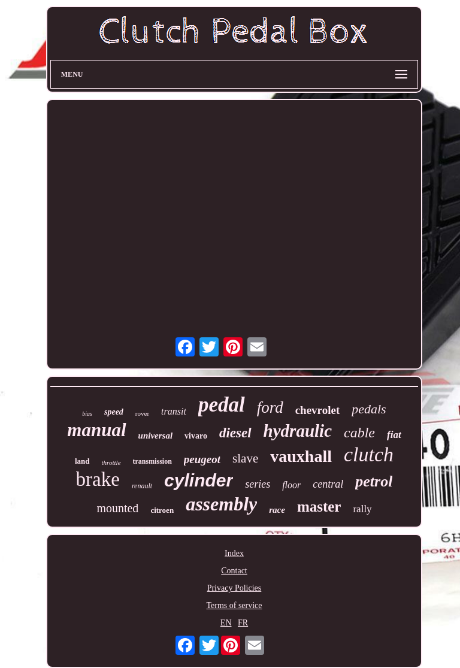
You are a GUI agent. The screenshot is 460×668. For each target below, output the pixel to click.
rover (142, 413)
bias (87, 413)
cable (359, 432)
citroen (162, 510)
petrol (373, 481)
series (257, 484)
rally (362, 509)
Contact (234, 570)
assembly (221, 504)
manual (96, 429)
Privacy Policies (234, 588)
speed (113, 411)
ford (270, 407)
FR (243, 622)
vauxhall (301, 456)
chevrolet (317, 410)
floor (291, 485)
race (277, 510)
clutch (369, 454)
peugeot (202, 459)
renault (142, 486)
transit (173, 411)
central (328, 484)
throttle (111, 462)
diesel (235, 432)
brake (98, 479)
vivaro (195, 435)
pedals (369, 408)
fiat (394, 434)
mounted (117, 508)
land (82, 461)
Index (234, 553)
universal (155, 435)
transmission (152, 461)
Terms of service (234, 605)
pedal (221, 404)
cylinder (198, 480)
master (319, 506)
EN (226, 622)
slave (245, 458)
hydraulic (298, 430)
